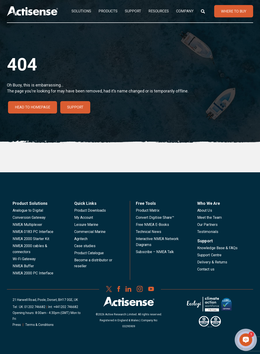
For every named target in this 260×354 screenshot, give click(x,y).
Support (133, 11)
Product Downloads (90, 210)
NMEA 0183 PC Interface (33, 232)
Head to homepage (32, 107)
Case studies (85, 246)
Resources (158, 11)
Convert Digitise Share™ (155, 217)
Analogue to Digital (28, 210)
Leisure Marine (86, 224)
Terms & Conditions (39, 325)
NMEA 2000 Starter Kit (31, 239)
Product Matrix (148, 210)
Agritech (81, 239)
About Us (204, 210)
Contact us (205, 269)
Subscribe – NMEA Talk (155, 252)
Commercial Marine (90, 232)
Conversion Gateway (29, 217)
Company (184, 11)
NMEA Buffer (23, 266)
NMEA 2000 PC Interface (33, 273)
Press (17, 325)
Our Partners (207, 224)
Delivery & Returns (212, 262)
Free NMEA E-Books (152, 224)
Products (108, 11)
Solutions (81, 11)
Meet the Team (209, 217)
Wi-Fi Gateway (24, 259)
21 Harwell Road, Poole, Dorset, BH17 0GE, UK (45, 300)
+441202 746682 (65, 307)
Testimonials (207, 232)
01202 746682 (34, 307)
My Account (83, 217)
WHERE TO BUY (233, 11)
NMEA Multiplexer (27, 224)
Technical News (148, 232)
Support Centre (209, 255)
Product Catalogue (89, 253)
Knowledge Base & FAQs (217, 248)
